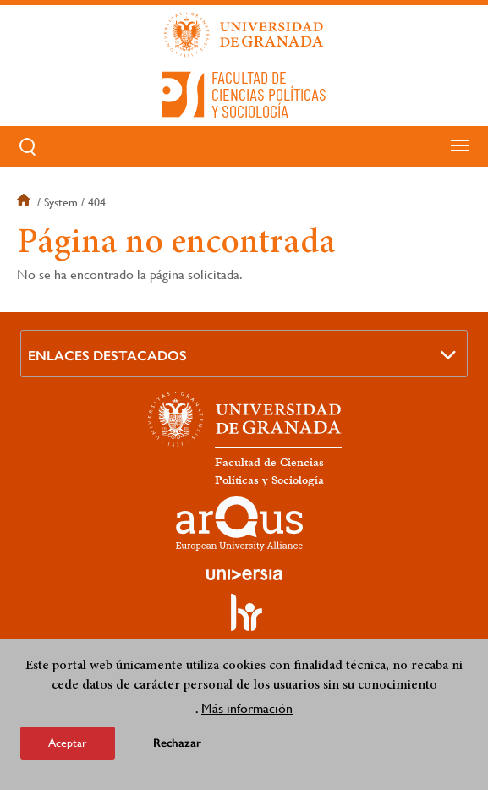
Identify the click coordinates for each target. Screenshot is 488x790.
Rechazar (177, 743)
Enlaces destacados (107, 356)
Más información (247, 708)
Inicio (25, 202)
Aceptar (67, 742)
